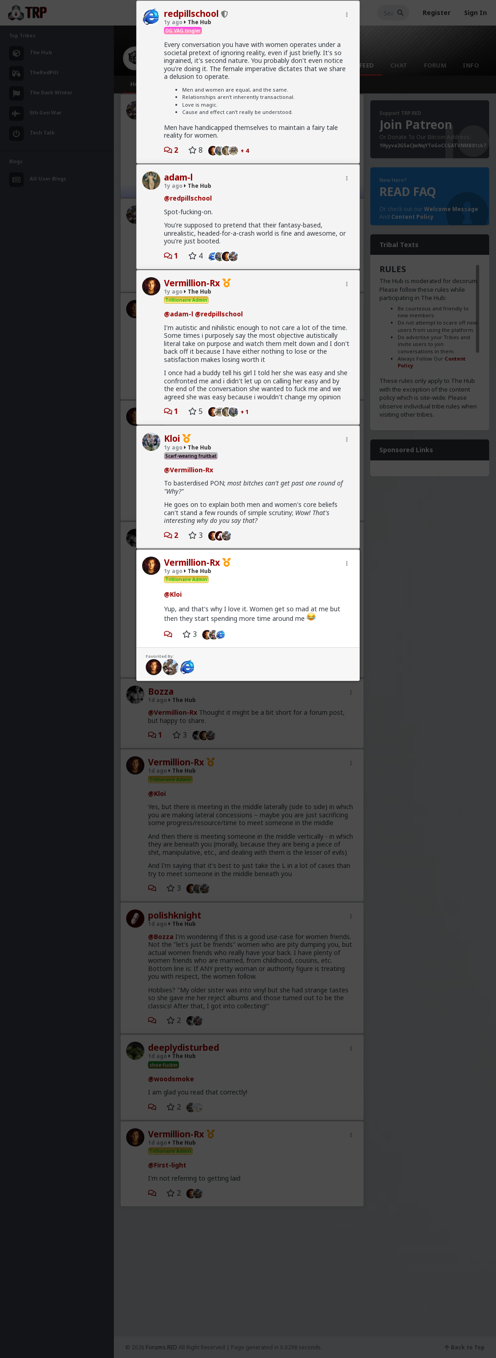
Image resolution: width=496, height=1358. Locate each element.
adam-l (178, 177)
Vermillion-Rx (192, 283)
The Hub (197, 22)
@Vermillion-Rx (188, 469)
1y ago (173, 22)
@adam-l (178, 314)
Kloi (172, 438)
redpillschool (191, 14)
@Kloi (173, 594)
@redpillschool (188, 198)
